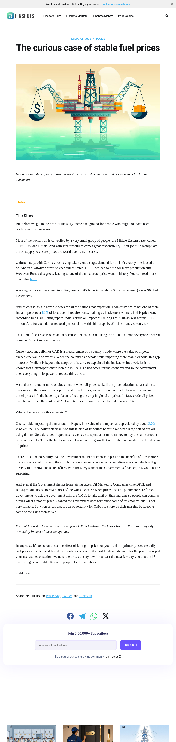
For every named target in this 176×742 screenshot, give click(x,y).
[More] (140, 16)
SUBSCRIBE (131, 645)
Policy (100, 39)
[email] (76, 645)
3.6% (152, 423)
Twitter (67, 596)
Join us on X (113, 656)
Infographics (126, 16)
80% (45, 312)
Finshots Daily (52, 16)
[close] (172, 4)
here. (33, 279)
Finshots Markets (76, 16)
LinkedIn (85, 596)
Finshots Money (103, 16)
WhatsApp (53, 596)
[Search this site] (167, 16)
